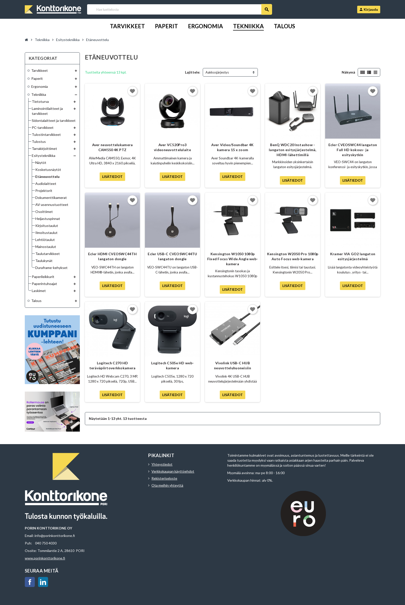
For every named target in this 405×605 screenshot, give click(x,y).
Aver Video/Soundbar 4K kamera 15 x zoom (232, 147)
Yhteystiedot (161, 464)
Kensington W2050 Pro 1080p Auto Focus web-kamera (292, 256)
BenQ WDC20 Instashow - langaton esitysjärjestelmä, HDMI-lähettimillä (292, 150)
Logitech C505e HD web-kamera (172, 365)
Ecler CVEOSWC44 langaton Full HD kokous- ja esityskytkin (352, 150)
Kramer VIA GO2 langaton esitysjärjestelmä (352, 256)
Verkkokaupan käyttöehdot (172, 471)
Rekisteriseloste (164, 478)
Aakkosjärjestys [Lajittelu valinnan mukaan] (217, 72)
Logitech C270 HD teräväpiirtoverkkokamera (112, 365)
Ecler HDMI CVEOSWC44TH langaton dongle (112, 256)
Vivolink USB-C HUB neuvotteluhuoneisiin (232, 365)
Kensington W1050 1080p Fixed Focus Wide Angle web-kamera (232, 259)
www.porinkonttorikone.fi (45, 558)
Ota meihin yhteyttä (167, 485)
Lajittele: (192, 72)
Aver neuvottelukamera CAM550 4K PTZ (112, 147)
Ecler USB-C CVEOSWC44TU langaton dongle (172, 256)
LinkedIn (43, 582)
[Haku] (179, 9)
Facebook (30, 582)
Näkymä (348, 72)
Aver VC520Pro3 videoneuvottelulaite (172, 147)
